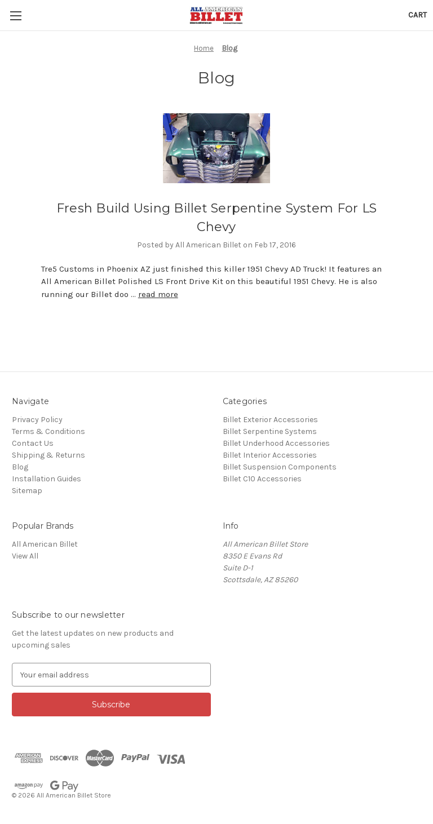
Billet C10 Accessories (262, 479)
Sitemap (27, 490)
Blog (20, 467)
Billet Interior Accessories (270, 455)
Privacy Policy (37, 419)
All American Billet (45, 544)
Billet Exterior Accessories (270, 419)
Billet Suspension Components (280, 467)
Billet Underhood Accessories (276, 443)
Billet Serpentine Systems (270, 431)
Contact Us (33, 443)
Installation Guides (46, 479)
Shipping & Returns (48, 455)
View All (25, 556)
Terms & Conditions (48, 431)
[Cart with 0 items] (417, 15)
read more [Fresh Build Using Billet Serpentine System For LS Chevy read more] (158, 294)
